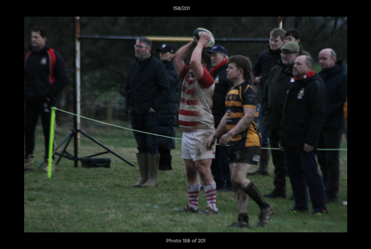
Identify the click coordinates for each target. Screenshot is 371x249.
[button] (342, 10)
